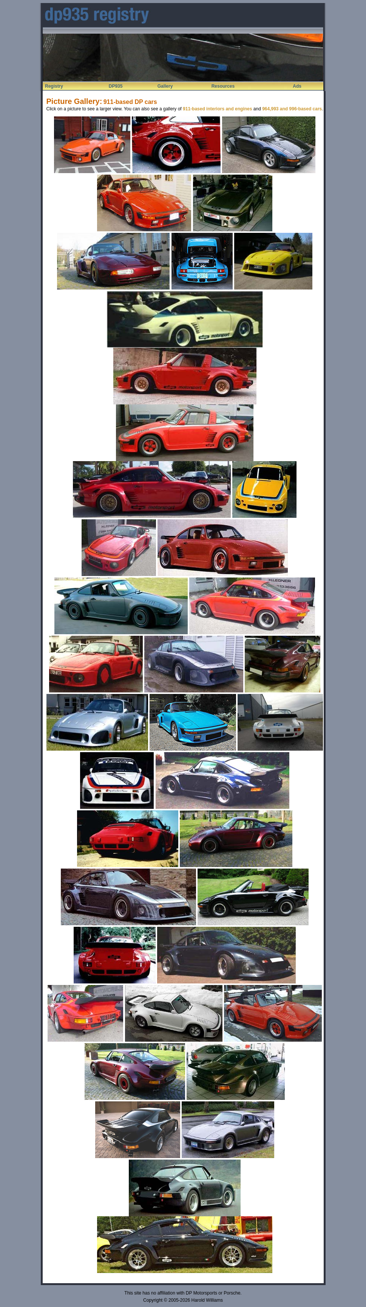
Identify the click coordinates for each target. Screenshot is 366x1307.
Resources (223, 86)
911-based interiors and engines (217, 108)
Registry (54, 86)
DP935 (116, 86)
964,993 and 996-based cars (292, 108)
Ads (297, 86)
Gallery (165, 86)
